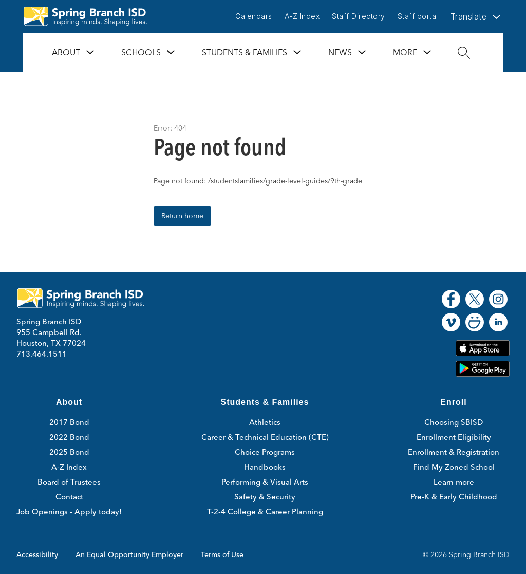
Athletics (264, 422)
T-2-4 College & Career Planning (265, 511)
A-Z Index (302, 16)
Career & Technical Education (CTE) (265, 437)
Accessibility (37, 554)
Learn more (454, 482)
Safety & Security (264, 497)
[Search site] (464, 52)
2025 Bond (69, 452)
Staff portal (418, 16)
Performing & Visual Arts (264, 482)
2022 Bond (69, 437)
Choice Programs (265, 452)
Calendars (253, 16)
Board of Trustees (69, 482)
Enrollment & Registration (453, 452)
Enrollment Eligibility (454, 437)
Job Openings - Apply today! (69, 511)
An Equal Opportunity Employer (129, 554)
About (66, 52)
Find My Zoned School (454, 467)
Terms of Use (222, 554)
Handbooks (265, 467)
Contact (69, 497)
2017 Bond (69, 422)
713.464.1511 (41, 354)
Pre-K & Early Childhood (453, 497)
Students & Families (244, 52)
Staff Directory (358, 16)
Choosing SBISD (453, 422)
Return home (182, 215)
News (340, 52)
